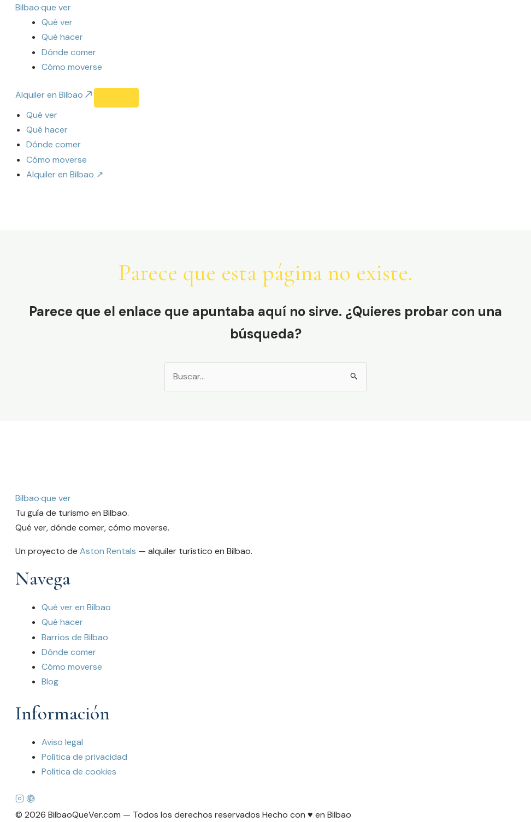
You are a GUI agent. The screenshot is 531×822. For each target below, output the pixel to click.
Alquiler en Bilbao (54, 94)
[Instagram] (20, 800)
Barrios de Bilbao (75, 637)
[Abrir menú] (116, 98)
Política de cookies (79, 772)
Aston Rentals (108, 551)
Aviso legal (62, 742)
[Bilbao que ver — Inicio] (43, 7)
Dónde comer (69, 52)
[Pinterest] (30, 800)
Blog (50, 681)
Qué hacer (62, 37)
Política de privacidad (84, 757)
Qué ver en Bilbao (76, 607)
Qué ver (57, 22)
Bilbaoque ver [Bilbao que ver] (43, 498)
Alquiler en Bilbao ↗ (64, 174)
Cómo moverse (72, 67)
